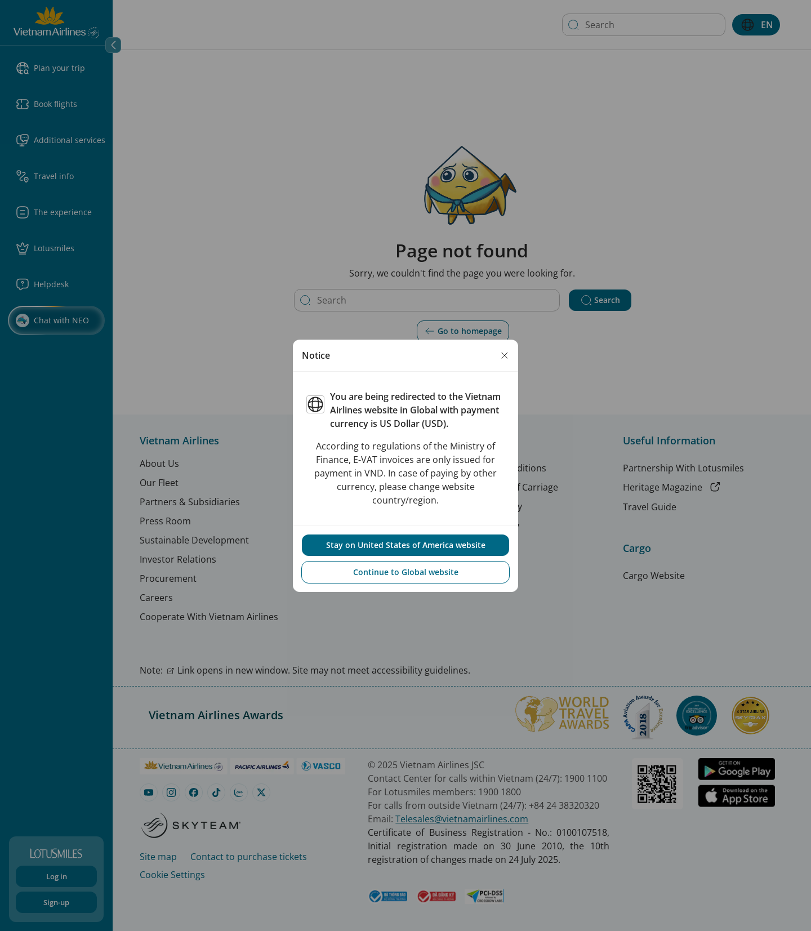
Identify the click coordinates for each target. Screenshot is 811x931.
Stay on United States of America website (405, 545)
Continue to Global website (405, 572)
